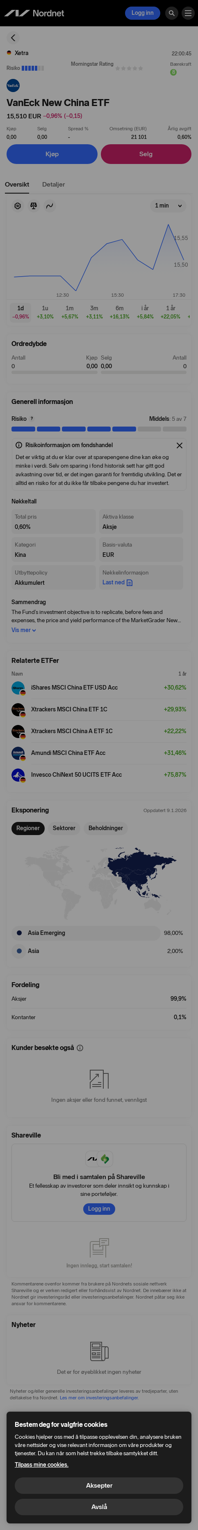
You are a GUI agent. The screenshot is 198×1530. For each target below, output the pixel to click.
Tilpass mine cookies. (41, 1464)
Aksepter (99, 1485)
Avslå (99, 1507)
